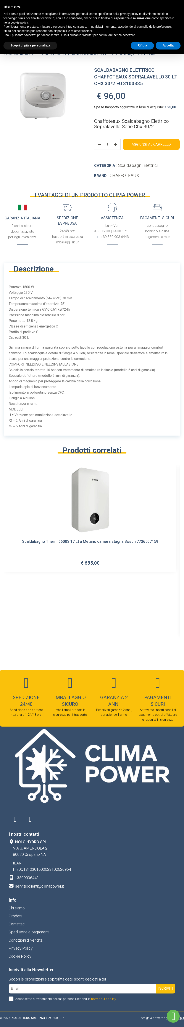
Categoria (104, 165)
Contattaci (17, 924)
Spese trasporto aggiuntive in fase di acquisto (128, 107)
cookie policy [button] (19, 22)
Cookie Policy (20, 956)
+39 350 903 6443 (114, 237)
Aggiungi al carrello (151, 144)
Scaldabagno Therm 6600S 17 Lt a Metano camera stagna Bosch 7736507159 (90, 542)
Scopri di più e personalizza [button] (30, 45)
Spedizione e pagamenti (29, 932)
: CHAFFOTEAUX (116, 175)
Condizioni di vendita (25, 940)
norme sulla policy (103, 999)
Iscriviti (165, 988)
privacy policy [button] (129, 14)
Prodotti (15, 916)
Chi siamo (17, 908)
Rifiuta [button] (142, 45)
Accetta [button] (168, 45)
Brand (100, 176)
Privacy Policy (21, 948)
